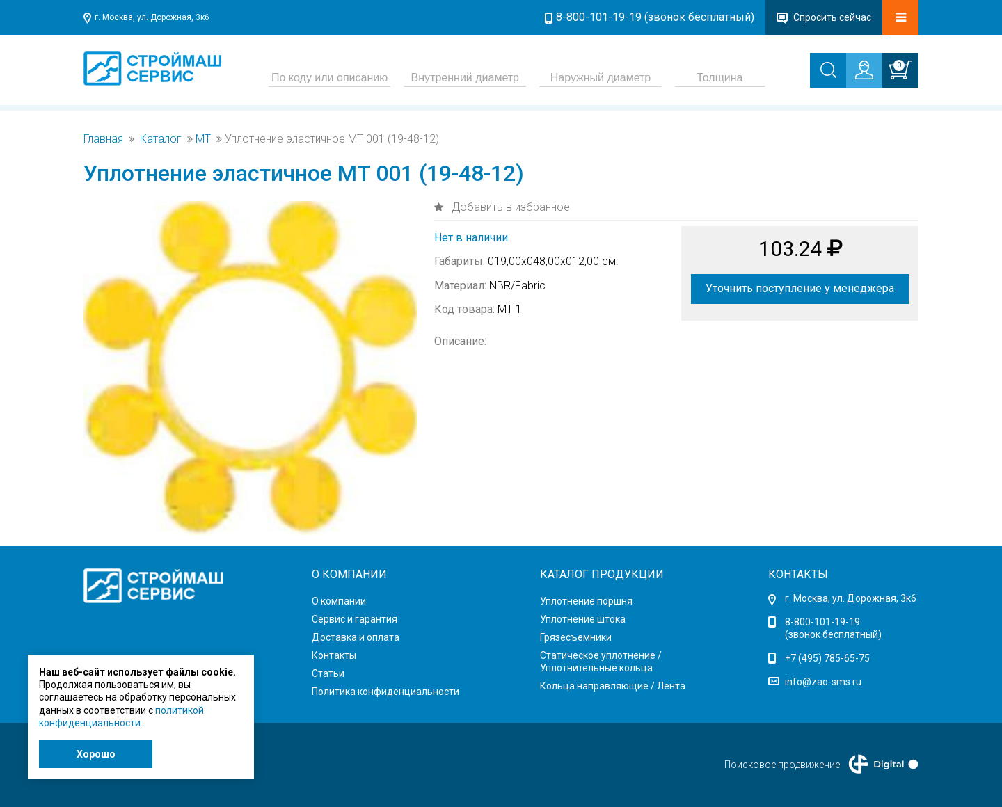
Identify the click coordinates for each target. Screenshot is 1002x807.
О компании (339, 601)
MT (203, 139)
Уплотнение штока (583, 619)
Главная (103, 139)
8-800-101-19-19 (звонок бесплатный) (655, 17)
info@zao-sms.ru (823, 681)
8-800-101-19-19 (822, 622)
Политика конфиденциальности (385, 691)
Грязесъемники (576, 637)
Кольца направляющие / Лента (612, 686)
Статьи (328, 673)
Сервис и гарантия (354, 619)
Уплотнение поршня (586, 601)
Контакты (334, 655)
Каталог (161, 139)
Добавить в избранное (509, 207)
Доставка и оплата (355, 637)
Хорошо (96, 754)
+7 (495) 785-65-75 (827, 658)
